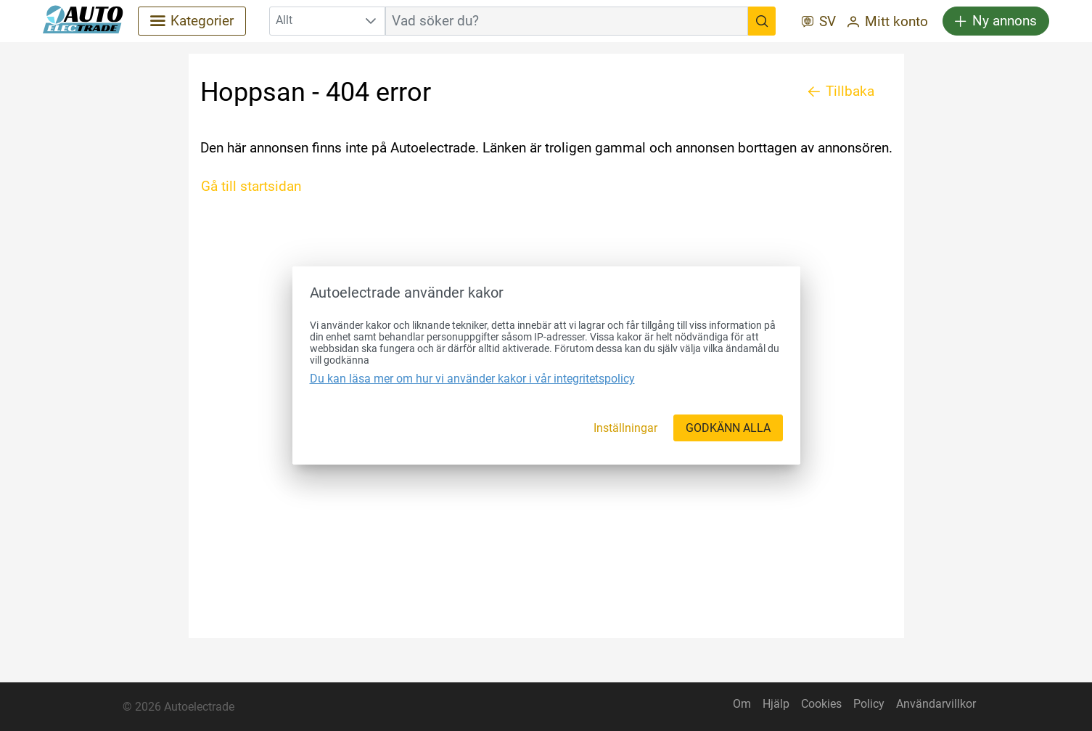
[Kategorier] (192, 21)
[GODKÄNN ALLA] (728, 427)
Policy (868, 704)
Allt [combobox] (284, 20)
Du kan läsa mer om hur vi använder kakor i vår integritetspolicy (472, 378)
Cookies (821, 704)
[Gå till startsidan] (256, 186)
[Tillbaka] (841, 91)
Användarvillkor (936, 704)
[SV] (819, 23)
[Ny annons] (996, 21)
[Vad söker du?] (762, 21)
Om (742, 704)
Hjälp (776, 704)
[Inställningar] (625, 427)
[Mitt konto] (888, 23)
